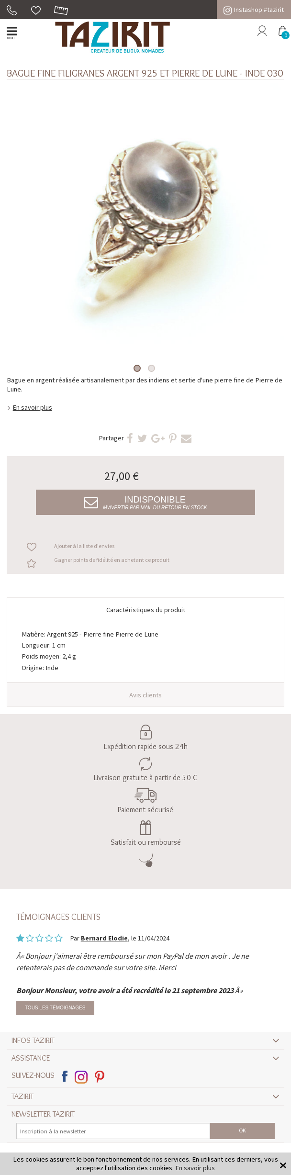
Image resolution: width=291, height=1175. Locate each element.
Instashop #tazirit (254, 9)
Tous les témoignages (55, 1007)
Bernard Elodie (104, 938)
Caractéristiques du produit (145, 609)
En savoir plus (32, 407)
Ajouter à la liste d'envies (84, 545)
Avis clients (145, 695)
